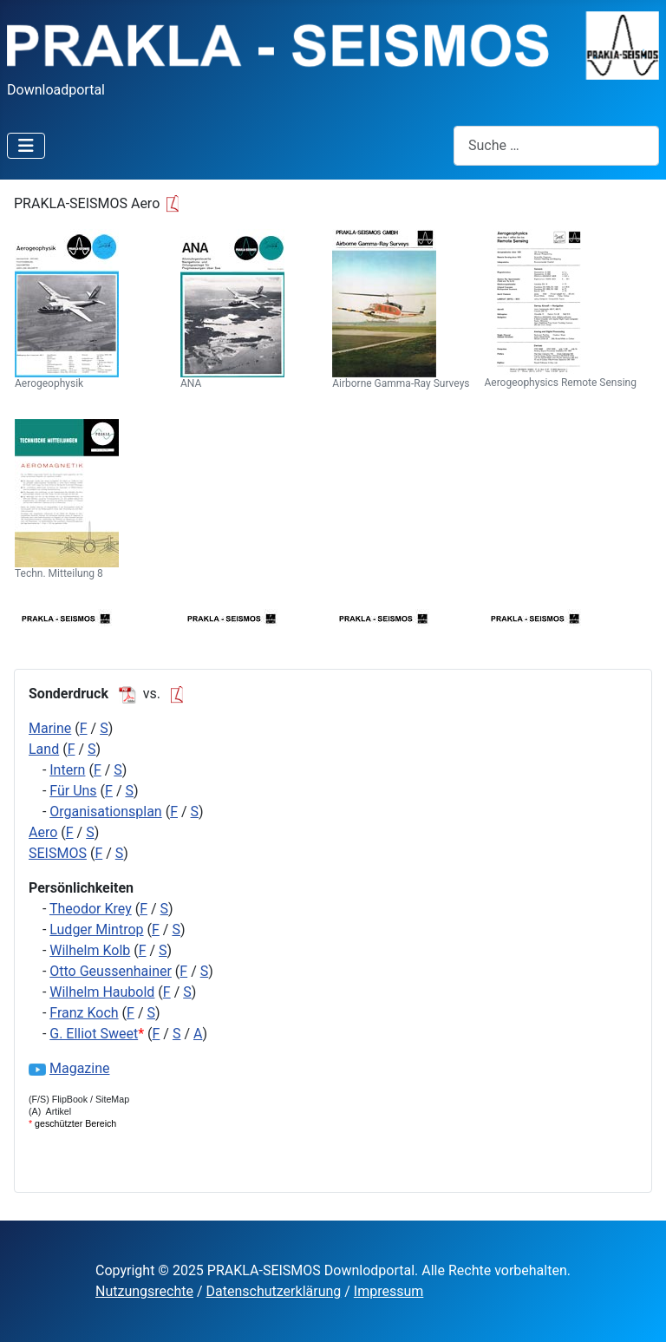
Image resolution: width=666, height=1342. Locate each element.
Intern (67, 770)
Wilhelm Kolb (89, 950)
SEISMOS (58, 853)
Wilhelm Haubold (101, 992)
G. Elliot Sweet (93, 1033)
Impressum (389, 1291)
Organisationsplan (105, 811)
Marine (50, 728)
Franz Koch (83, 1013)
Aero (43, 832)
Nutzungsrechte (144, 1291)
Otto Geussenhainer (110, 971)
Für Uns (72, 790)
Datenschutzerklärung (274, 1291)
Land (44, 749)
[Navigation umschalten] (26, 146)
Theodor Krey (90, 908)
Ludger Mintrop (96, 929)
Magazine (79, 1068)
